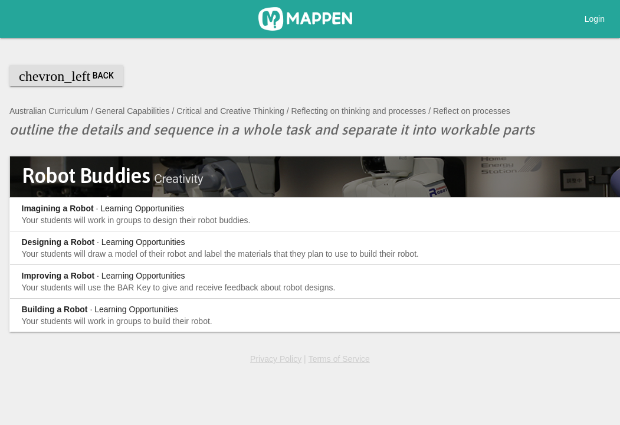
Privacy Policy (275, 359)
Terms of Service (339, 359)
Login (595, 19)
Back (66, 76)
